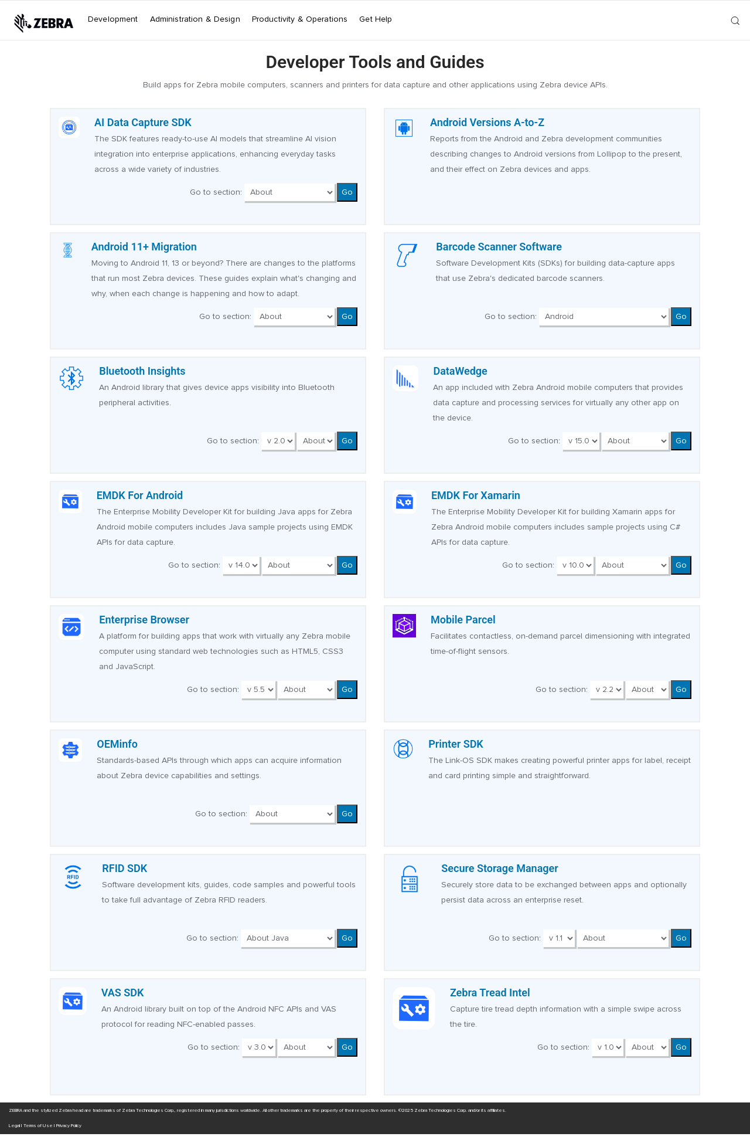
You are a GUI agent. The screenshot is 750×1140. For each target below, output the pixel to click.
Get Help (375, 19)
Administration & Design (195, 19)
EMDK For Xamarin (475, 495)
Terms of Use (38, 1126)
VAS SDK (122, 992)
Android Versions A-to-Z (487, 122)
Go (347, 192)
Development (113, 19)
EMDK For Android (140, 495)
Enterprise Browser (144, 619)
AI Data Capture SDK (143, 122)
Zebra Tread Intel (490, 992)
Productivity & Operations (300, 19)
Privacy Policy (68, 1126)
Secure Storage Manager (499, 868)
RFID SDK (124, 868)
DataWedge (460, 371)
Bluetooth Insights (142, 371)
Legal (14, 1126)
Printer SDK (455, 744)
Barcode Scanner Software (499, 246)
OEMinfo (117, 744)
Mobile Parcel (463, 619)
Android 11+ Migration (144, 246)
